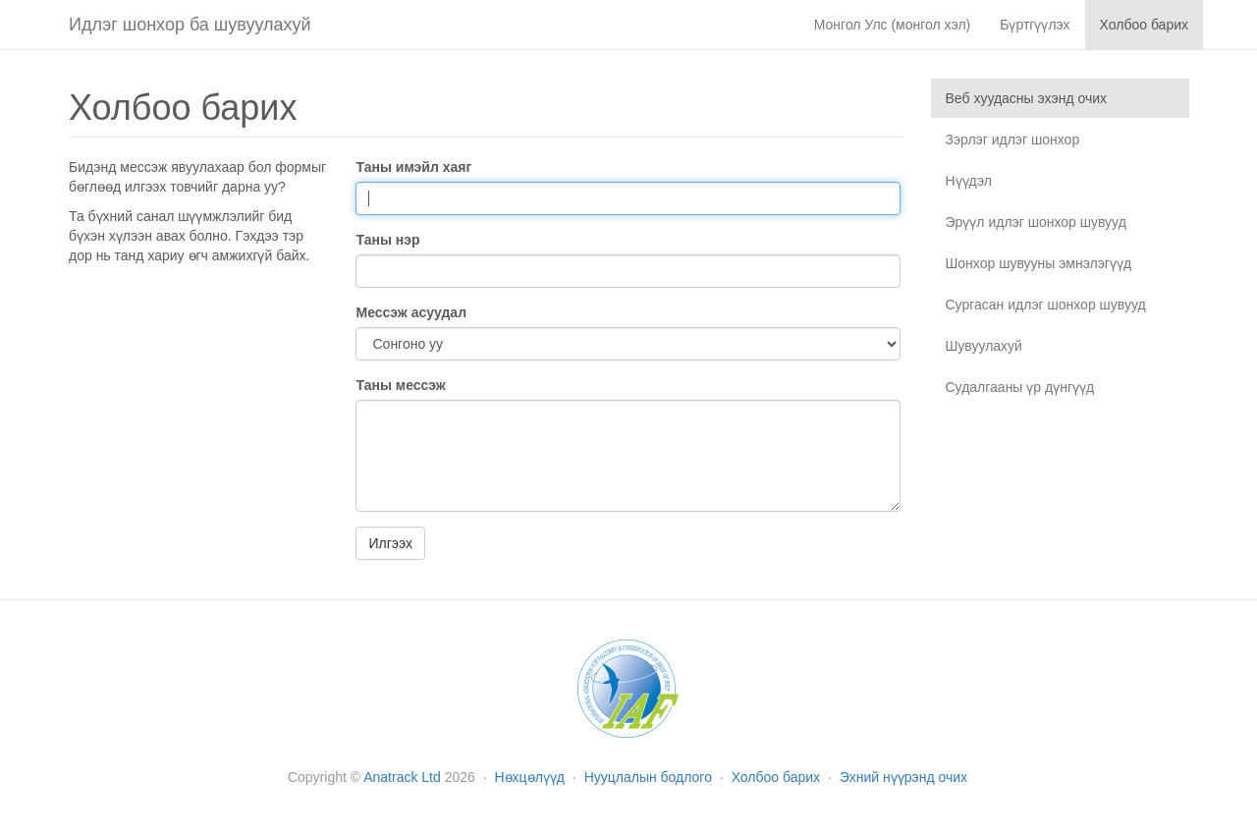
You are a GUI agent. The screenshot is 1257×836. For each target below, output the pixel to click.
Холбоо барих (778, 777)
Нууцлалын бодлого (650, 777)
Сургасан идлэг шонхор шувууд (1046, 304)
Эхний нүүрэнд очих (903, 777)
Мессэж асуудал (410, 312)
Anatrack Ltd (402, 777)
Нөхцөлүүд (532, 777)
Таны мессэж (400, 385)
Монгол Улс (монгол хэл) (892, 24)
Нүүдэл (969, 181)
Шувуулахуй (984, 346)
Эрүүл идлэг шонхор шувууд (1036, 222)
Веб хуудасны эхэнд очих (1027, 98)
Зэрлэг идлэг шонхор (1013, 139)
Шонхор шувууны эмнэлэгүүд (1039, 263)
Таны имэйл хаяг (413, 167)
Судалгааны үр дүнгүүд (1020, 387)
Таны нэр (387, 240)
